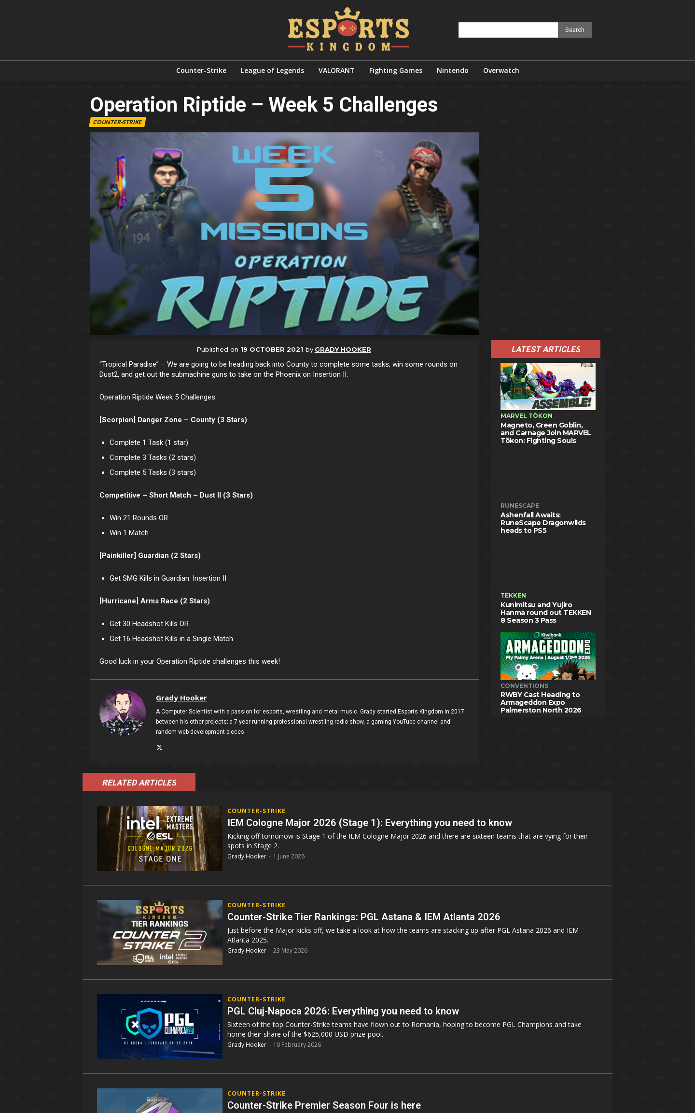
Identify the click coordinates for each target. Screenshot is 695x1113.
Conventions (524, 685)
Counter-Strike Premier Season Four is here (331, 1105)
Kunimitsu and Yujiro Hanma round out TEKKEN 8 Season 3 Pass (545, 612)
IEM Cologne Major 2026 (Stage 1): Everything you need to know (381, 822)
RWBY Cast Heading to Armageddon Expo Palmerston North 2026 (541, 702)
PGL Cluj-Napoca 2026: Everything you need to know (352, 1011)
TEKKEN (513, 595)
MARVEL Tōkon (526, 415)
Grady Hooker (343, 349)
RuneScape (519, 505)
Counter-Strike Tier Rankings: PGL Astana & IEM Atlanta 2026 (374, 917)
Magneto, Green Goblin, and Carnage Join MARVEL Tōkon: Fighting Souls (545, 433)
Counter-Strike (117, 122)
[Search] (575, 30)
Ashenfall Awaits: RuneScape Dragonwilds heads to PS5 (543, 523)
